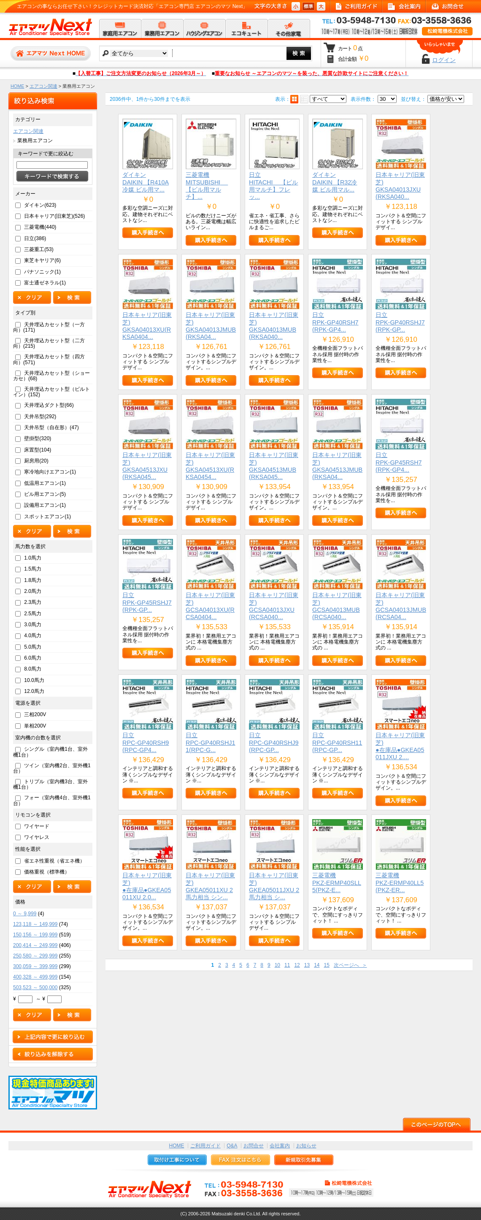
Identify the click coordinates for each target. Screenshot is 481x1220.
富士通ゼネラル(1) (45, 283)
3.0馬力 (32, 625)
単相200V (35, 726)
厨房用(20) (36, 461)
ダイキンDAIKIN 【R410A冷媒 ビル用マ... (145, 182)
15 (326, 965)
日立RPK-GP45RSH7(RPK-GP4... (399, 462)
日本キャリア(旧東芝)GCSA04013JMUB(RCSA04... (401, 606)
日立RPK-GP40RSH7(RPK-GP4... (335, 322)
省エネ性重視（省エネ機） (54, 861)
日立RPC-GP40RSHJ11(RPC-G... (210, 742)
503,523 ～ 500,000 (35, 987)
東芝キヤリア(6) (42, 260)
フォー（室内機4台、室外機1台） (52, 800)
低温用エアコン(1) (45, 483)
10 (277, 965)
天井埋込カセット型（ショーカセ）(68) (51, 375)
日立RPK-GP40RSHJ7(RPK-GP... (400, 322)
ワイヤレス (36, 837)
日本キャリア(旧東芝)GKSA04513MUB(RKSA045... (273, 466)
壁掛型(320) (37, 438)
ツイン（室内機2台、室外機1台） (52, 768)
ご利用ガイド (205, 1145)
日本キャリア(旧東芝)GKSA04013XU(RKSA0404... (147, 325)
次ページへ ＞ (350, 965)
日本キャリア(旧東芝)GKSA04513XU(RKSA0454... (210, 466)
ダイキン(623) (40, 205)
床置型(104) (37, 450)
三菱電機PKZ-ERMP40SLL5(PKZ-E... (336, 882)
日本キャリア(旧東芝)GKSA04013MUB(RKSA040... (273, 325)
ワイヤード (36, 826)
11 (287, 965)
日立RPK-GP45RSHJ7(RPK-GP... (147, 602)
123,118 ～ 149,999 (35, 924)
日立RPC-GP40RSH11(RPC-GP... (337, 742)
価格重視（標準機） (47, 872)
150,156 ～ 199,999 (35, 935)
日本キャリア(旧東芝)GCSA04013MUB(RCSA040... (337, 606)
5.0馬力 (32, 647)
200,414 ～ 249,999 (35, 945)
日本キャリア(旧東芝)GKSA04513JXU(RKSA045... (147, 466)
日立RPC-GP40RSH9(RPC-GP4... (145, 742)
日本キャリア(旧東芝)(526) (54, 216)
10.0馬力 (34, 680)
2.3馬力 (32, 602)
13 (307, 965)
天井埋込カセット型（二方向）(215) (49, 343)
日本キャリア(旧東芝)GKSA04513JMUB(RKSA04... (337, 466)
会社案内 (280, 1145)
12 (297, 965)
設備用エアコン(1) (45, 505)
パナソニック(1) (42, 272)
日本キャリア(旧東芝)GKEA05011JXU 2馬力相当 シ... (274, 886)
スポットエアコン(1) (47, 516)
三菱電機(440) (40, 227)
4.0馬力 (32, 635)
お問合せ (253, 1145)
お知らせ (306, 1145)
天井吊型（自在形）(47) (51, 427)
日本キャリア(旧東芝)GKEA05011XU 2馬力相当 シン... (210, 886)
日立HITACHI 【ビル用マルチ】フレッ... (273, 185)
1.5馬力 (32, 569)
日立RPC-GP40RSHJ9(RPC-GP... (274, 742)
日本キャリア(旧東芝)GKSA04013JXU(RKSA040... (400, 185)
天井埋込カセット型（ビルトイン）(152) (51, 392)
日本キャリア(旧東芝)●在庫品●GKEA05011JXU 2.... (400, 746)
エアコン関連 (43, 86)
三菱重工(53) (38, 249)
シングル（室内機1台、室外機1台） (50, 751)
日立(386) (35, 238)
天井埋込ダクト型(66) (48, 405)
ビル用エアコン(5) (45, 494)
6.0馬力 (32, 658)
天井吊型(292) (40, 416)
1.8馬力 (32, 580)
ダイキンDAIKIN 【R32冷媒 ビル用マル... (334, 182)
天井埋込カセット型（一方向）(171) (49, 327)
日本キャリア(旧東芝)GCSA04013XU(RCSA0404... (210, 606)
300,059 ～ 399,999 (35, 966)
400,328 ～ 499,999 (35, 977)
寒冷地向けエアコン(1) (50, 472)
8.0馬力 (32, 669)
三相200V (35, 714)
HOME (17, 86)
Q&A (232, 1145)
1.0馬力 (32, 558)
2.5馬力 (32, 614)
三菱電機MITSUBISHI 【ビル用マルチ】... (207, 185)
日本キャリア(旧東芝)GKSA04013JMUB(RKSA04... (211, 325)
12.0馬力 (34, 691)
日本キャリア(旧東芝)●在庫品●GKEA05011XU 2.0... (147, 886)
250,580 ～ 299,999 (35, 956)
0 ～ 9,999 (24, 914)
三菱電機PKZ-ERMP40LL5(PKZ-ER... (400, 882)
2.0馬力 (32, 591)
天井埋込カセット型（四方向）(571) (49, 359)
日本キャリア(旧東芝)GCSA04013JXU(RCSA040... (273, 606)
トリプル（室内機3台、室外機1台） (50, 784)
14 (316, 965)
